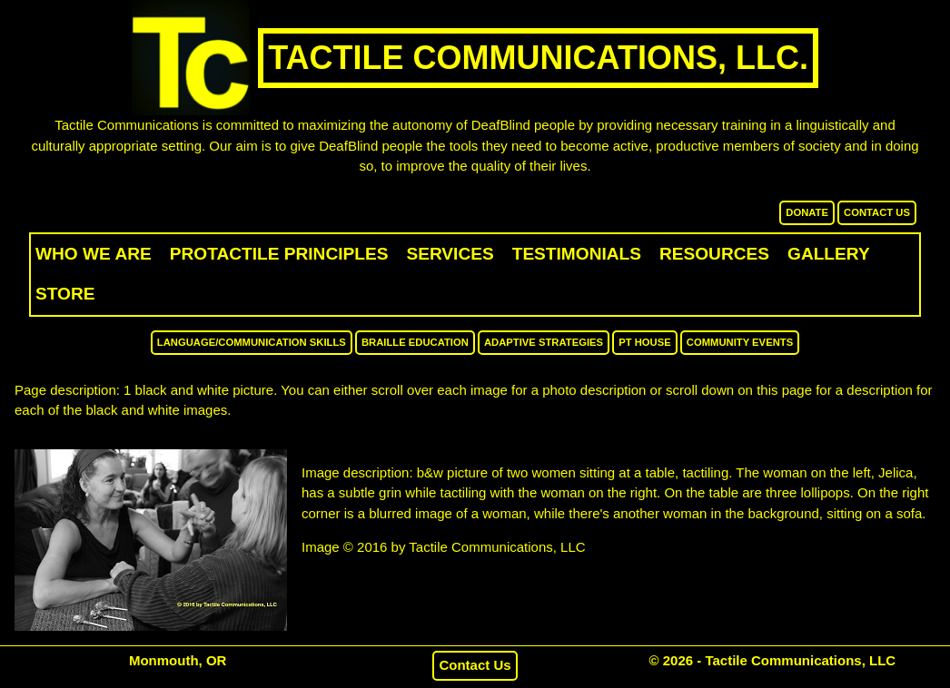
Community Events (740, 342)
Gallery (828, 253)
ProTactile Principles (279, 253)
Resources (714, 253)
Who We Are (93, 253)
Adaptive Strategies (543, 342)
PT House (644, 342)
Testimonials (576, 253)
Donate (807, 212)
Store (64, 293)
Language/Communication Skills (251, 342)
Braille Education (415, 342)
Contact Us (877, 212)
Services (449, 253)
